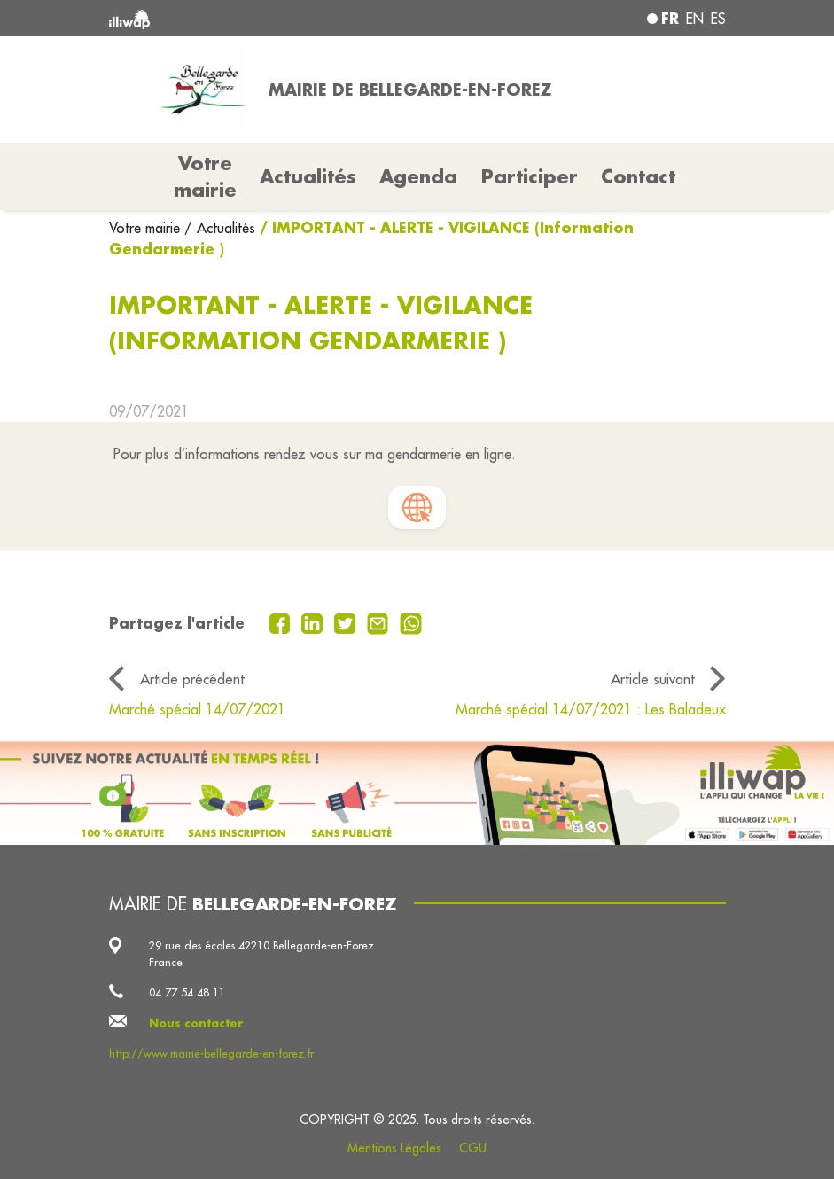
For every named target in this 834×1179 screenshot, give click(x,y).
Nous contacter (196, 1023)
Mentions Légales (394, 1148)
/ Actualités (219, 228)
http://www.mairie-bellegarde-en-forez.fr (211, 1053)
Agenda (418, 176)
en (695, 18)
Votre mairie (146, 228)
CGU (473, 1148)
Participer (529, 176)
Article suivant (653, 678)
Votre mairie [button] (205, 176)
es (718, 18)
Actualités (308, 176)
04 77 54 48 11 (187, 992)
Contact (638, 176)
